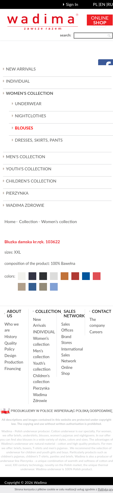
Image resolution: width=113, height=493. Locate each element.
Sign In (72, 4)
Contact (101, 311)
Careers (96, 331)
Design (10, 355)
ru (110, 4)
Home (9, 221)
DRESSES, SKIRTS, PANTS (39, 140)
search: (65, 35)
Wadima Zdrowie (25, 205)
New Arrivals (21, 68)
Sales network (74, 313)
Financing (12, 368)
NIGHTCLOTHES (30, 115)
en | (103, 4)
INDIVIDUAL (18, 81)
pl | (96, 4)
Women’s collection (59, 221)
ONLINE (100, 20)
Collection (28, 221)
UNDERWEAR (28, 103)
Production (13, 362)
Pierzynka (17, 193)
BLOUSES (24, 127)
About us (14, 313)
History (10, 336)
